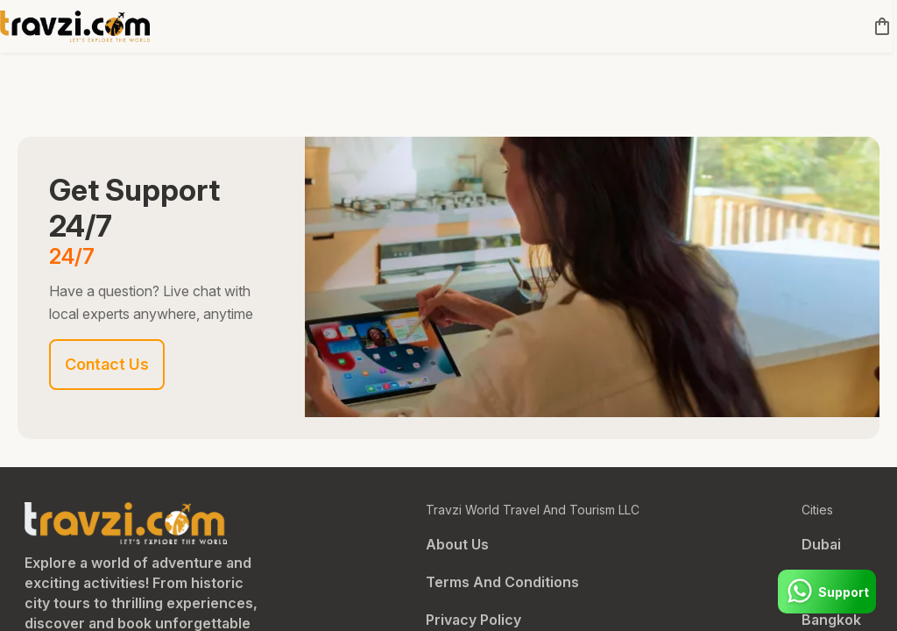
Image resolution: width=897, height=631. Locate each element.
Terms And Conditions (502, 582)
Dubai (821, 544)
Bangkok (831, 619)
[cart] (879, 26)
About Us (457, 544)
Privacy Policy (473, 619)
